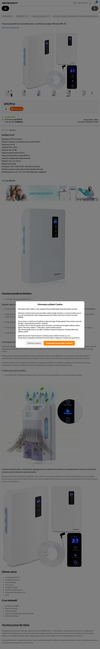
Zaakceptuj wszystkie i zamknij (59, 343)
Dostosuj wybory (34, 343)
